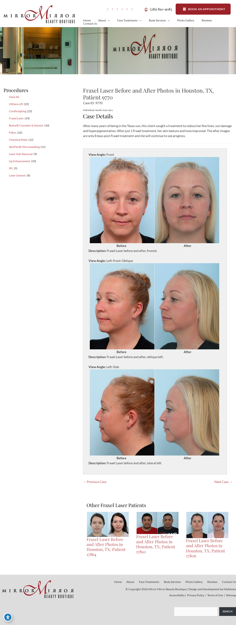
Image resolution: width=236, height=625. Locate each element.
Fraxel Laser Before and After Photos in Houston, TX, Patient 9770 (148, 94)
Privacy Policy (196, 595)
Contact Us (229, 581)
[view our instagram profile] (112, 9)
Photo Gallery (194, 581)
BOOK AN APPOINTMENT (203, 9)
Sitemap (230, 595)
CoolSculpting (17, 111)
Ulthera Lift (16, 104)
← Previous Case (94, 482)
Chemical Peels (18, 139)
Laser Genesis (17, 175)
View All (14, 96)
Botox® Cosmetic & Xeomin (26, 125)
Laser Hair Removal (21, 154)
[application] (108, 20)
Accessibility (177, 595)
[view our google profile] (117, 9)
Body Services (172, 581)
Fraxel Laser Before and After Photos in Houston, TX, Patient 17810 (155, 544)
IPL (11, 168)
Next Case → (223, 482)
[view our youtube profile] (122, 9)
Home (118, 581)
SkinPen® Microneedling (24, 146)
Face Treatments (149, 581)
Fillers (12, 132)
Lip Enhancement (19, 161)
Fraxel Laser (16, 118)
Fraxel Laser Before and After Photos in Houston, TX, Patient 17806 (205, 548)
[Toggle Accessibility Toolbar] (8, 617)
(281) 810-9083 (157, 9)
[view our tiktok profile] (127, 9)
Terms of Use (215, 595)
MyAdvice (230, 589)
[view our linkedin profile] (132, 9)
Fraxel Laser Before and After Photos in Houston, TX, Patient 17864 (106, 547)
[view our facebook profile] (108, 9)
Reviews (212, 581)
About (130, 581)
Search (228, 611)
